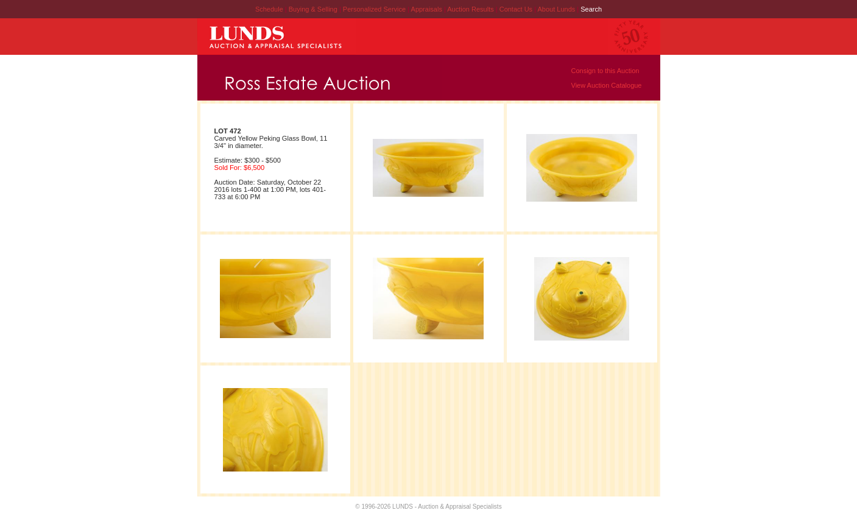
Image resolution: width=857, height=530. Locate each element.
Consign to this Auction (605, 70)
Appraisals (427, 9)
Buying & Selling (314, 9)
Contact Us (515, 9)
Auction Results (471, 9)
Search (591, 9)
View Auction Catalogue (606, 85)
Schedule (269, 9)
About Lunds (557, 9)
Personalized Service (375, 9)
